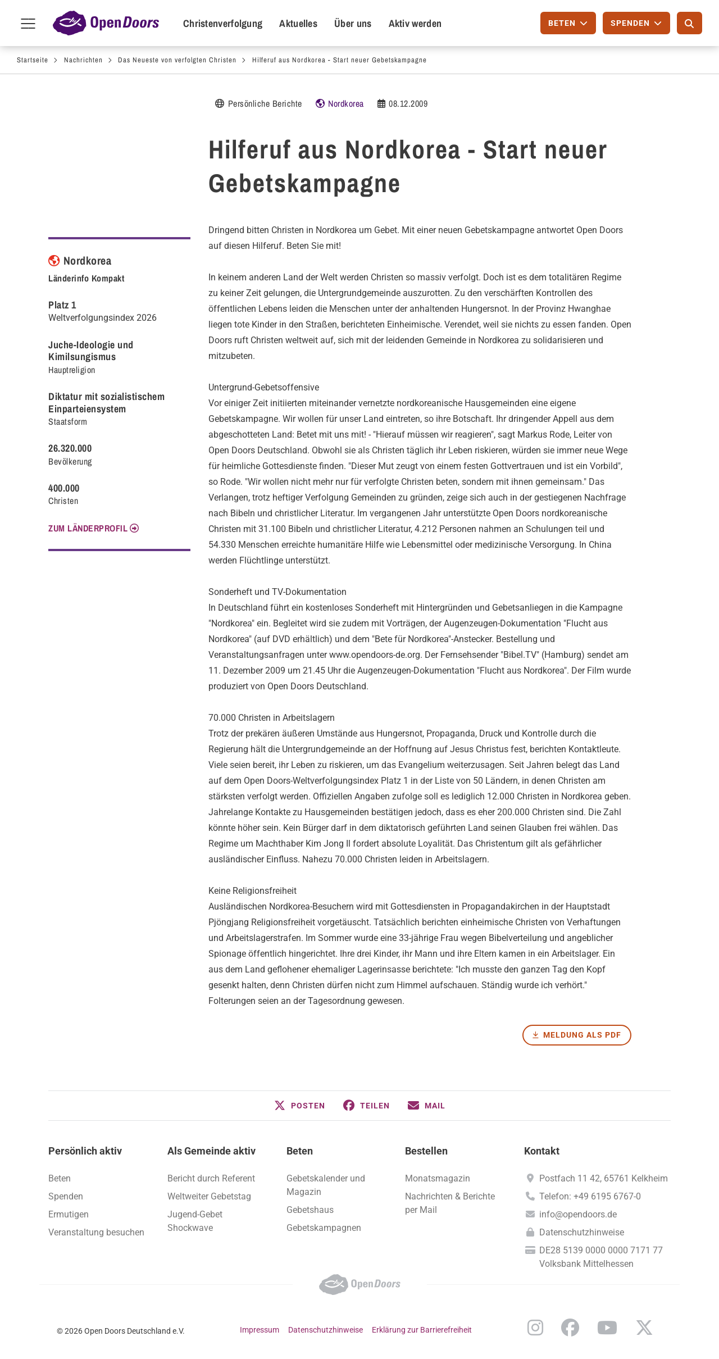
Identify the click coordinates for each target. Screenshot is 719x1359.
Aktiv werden (415, 23)
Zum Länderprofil (88, 528)
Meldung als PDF (582, 1034)
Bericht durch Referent (211, 1178)
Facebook (570, 1327)
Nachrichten (83, 60)
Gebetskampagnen (323, 1227)
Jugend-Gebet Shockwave (194, 1221)
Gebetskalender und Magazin (325, 1185)
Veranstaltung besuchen (96, 1232)
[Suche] (689, 23)
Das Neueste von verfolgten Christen (177, 60)
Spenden (65, 1196)
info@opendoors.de (578, 1214)
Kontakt (541, 1151)
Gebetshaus (310, 1210)
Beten (299, 1151)
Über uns (352, 23)
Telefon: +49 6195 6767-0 (590, 1196)
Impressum (259, 1329)
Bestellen (426, 1151)
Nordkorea (346, 103)
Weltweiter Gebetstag (209, 1196)
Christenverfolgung (222, 23)
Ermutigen (68, 1214)
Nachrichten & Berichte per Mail (450, 1203)
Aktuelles (298, 23)
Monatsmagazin (437, 1178)
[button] (299, 1105)
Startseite (32, 60)
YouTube (607, 1327)
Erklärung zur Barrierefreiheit (422, 1329)
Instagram (535, 1327)
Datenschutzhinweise (581, 1232)
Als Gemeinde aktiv (211, 1151)
